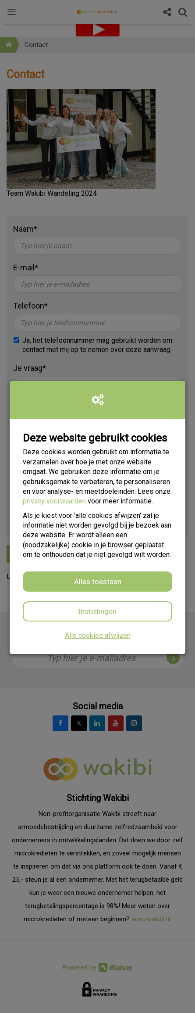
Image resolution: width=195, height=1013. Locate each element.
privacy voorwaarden (54, 501)
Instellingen (97, 611)
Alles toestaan (97, 581)
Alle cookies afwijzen (98, 635)
